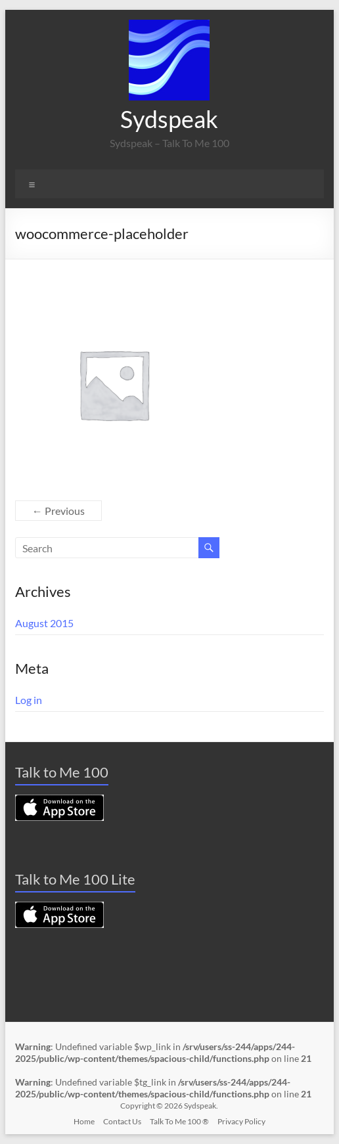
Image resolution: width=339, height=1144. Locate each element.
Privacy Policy (241, 1121)
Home (84, 1121)
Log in (28, 699)
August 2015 (44, 623)
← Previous (58, 510)
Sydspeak (169, 118)
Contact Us (122, 1121)
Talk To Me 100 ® (179, 1121)
